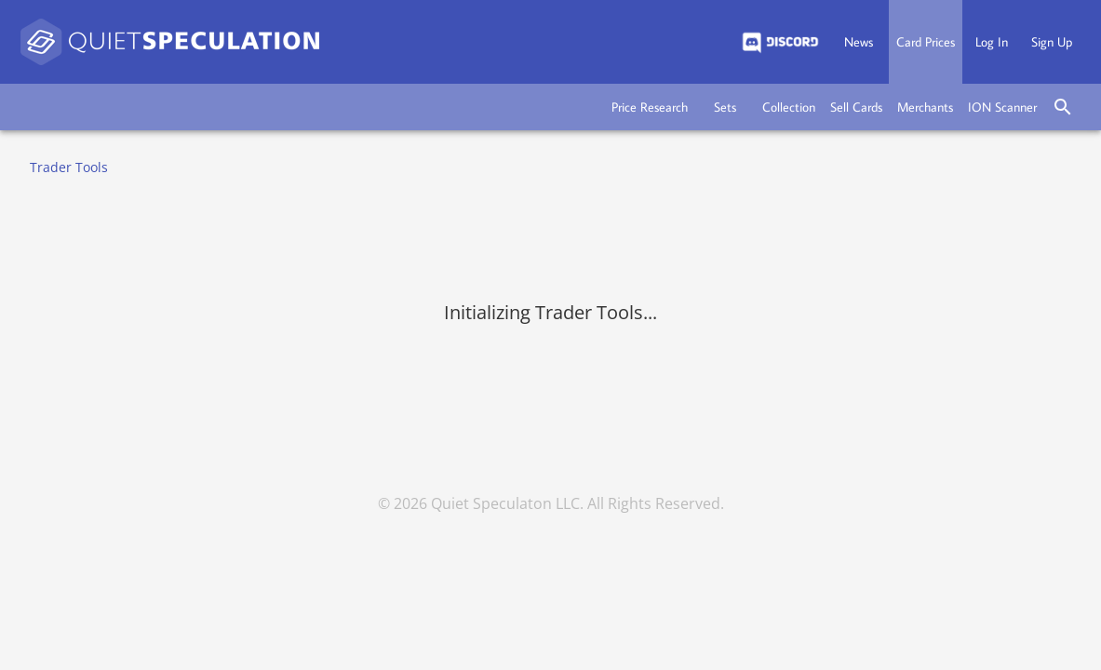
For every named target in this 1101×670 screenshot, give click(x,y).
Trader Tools (69, 167)
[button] (649, 107)
